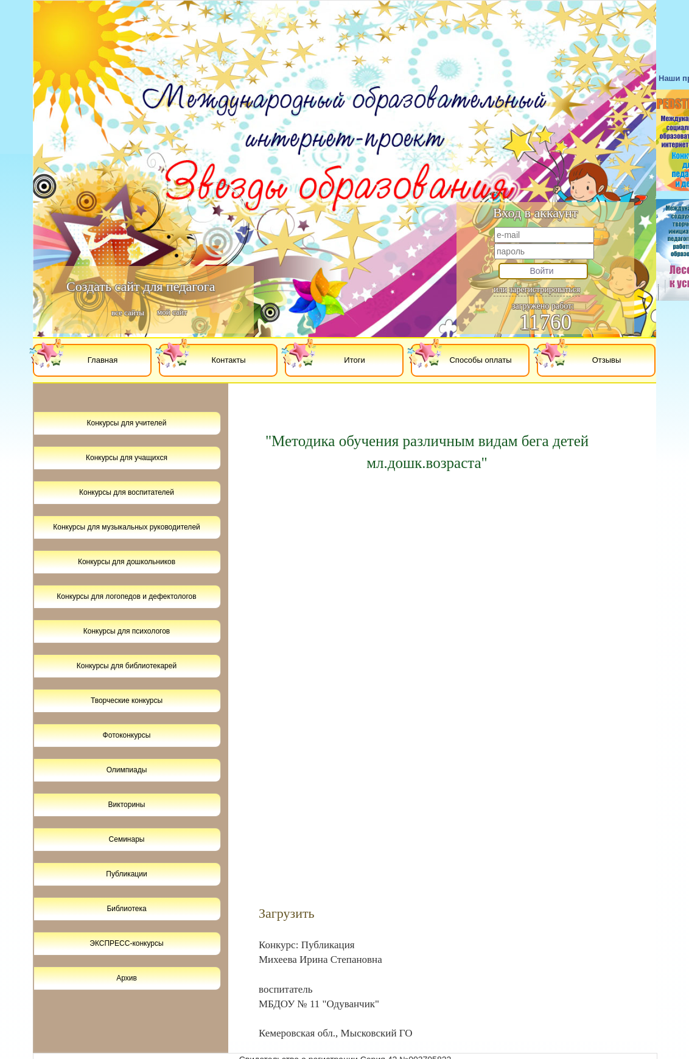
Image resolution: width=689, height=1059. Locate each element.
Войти (541, 271)
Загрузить (287, 913)
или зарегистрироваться (537, 289)
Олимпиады (127, 770)
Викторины (126, 804)
